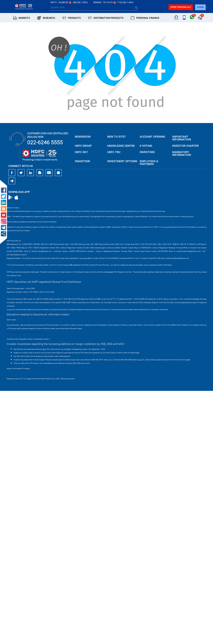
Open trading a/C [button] (180, 7)
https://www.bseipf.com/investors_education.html (24, 332)
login (200, 7)
